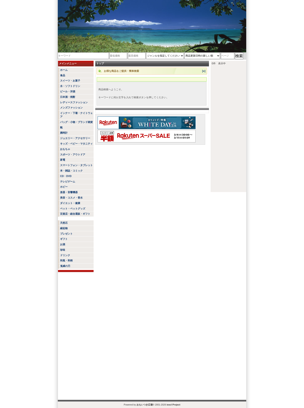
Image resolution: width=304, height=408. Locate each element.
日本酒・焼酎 (67, 97)
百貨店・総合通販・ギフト (75, 213)
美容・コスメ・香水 (71, 197)
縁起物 (64, 228)
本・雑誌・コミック (71, 170)
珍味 (62, 249)
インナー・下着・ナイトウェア (76, 115)
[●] (203, 71)
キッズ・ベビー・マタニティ (76, 143)
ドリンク (65, 255)
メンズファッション (71, 107)
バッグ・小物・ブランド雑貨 (76, 122)
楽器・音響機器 (69, 192)
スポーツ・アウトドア (72, 154)
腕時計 (64, 132)
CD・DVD (66, 176)
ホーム (64, 69)
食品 (62, 75)
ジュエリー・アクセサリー (75, 138)
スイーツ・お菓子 (70, 80)
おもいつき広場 (145, 404)
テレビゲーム (67, 181)
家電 (62, 159)
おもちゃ (65, 149)
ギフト (64, 239)
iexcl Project (173, 404)
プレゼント (66, 233)
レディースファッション (74, 102)
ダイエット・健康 (70, 203)
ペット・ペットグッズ (72, 208)
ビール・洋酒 (67, 91)
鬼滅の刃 (65, 266)
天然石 (64, 222)
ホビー (64, 186)
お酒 (62, 244)
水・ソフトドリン (70, 86)
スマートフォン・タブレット (76, 165)
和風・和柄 (66, 260)
